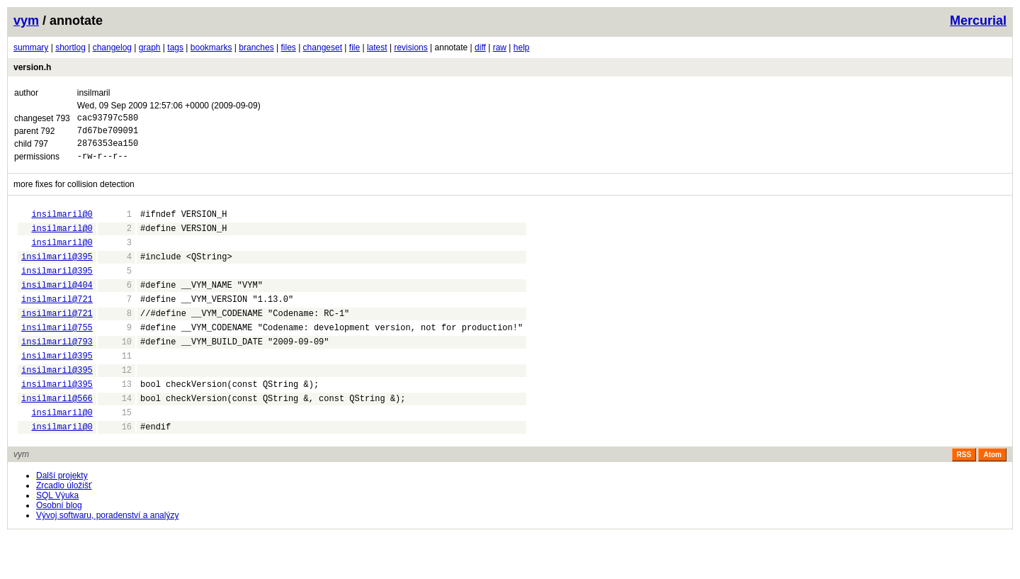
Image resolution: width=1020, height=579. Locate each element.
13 (116, 420)
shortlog (70, 47)
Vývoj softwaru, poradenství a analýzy (107, 558)
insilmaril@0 (61, 224)
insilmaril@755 (57, 355)
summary (30, 47)
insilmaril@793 (57, 371)
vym (26, 20)
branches (256, 47)
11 (116, 387)
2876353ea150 (107, 149)
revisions (410, 47)
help (522, 47)
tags (175, 47)
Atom (992, 497)
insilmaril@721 (57, 322)
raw (499, 47)
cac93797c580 (107, 119)
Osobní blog (59, 548)
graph (150, 47)
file (354, 47)
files (287, 47)
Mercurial (978, 20)
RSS (964, 497)
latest (377, 47)
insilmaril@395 (57, 273)
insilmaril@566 (57, 436)
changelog (112, 47)
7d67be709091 (107, 134)
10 (116, 371)
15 (116, 452)
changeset (322, 47)
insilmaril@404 (57, 306)
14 (116, 436)
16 (116, 469)
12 (116, 404)
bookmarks (211, 47)
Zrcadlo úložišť (64, 528)
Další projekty (62, 518)
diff (480, 47)
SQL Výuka (57, 538)
